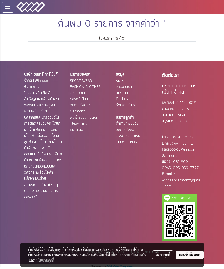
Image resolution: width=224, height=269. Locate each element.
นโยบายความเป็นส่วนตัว (128, 254)
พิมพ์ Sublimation (84, 117)
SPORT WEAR (81, 80)
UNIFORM (77, 92)
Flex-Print (78, 123)
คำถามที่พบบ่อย (127, 123)
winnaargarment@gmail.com (181, 183)
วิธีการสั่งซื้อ (125, 129)
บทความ (122, 92)
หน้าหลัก (122, 80)
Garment (77, 111)
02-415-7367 (182, 137)
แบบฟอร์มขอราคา (129, 141)
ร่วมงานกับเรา (126, 105)
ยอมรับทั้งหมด (190, 254)
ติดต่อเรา (122, 99)
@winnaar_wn (183, 143)
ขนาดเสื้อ (76, 129)
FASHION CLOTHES (85, 86)
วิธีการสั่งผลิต (80, 105)
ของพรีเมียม (79, 99)
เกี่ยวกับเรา (124, 86)
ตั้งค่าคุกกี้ (163, 254)
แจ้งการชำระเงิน (128, 135)
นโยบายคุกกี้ (45, 260)
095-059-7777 (186, 167)
